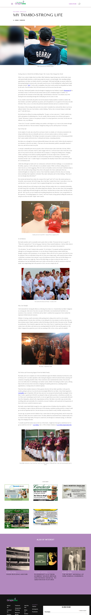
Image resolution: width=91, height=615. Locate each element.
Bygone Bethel (11, 572)
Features (17, 605)
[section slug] (19, 12)
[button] (12, 4)
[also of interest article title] (17, 574)
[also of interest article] (18, 558)
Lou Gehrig (36, 424)
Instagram (35, 609)
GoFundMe (21, 393)
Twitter (34, 606)
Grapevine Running (18, 609)
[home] (21, 3)
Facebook (34, 611)
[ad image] (17, 492)
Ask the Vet (26, 606)
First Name (47, 611)
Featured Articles (40, 572)
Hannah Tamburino (20, 20)
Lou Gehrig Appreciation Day (64, 424)
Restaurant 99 (67, 90)
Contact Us (9, 611)
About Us (8, 606)
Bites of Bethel (26, 611)
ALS (29, 85)
